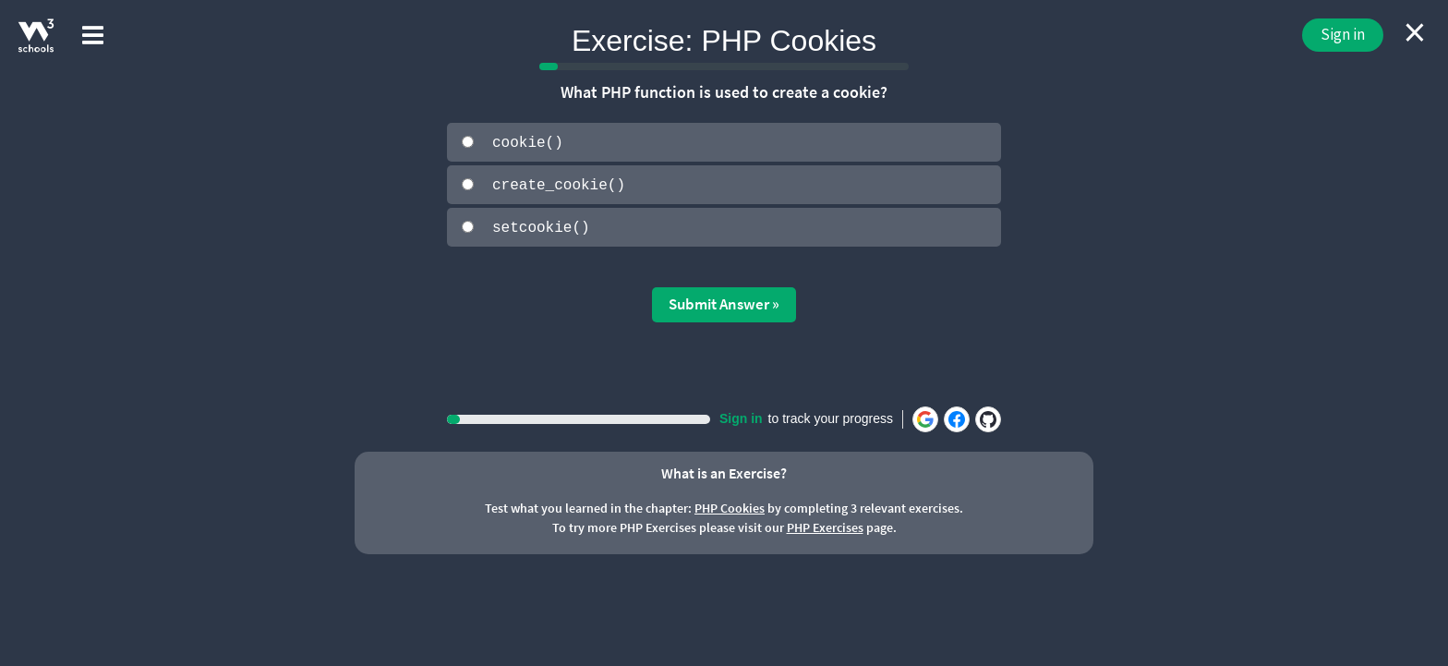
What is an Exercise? (724, 471)
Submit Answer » (724, 303)
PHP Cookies (729, 507)
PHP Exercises (825, 526)
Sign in (1343, 34)
